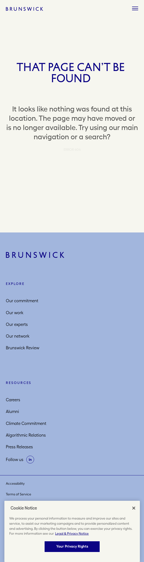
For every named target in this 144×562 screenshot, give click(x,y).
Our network (17, 336)
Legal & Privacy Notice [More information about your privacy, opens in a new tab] (72, 533)
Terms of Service (18, 494)
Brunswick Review (22, 347)
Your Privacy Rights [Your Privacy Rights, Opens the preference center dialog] (72, 546)
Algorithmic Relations (26, 435)
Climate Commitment (26, 423)
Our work (14, 312)
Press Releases (19, 446)
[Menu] (135, 9)
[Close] (133, 508)
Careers (13, 399)
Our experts (17, 324)
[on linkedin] (30, 459)
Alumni (12, 411)
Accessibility (15, 483)
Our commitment (22, 300)
